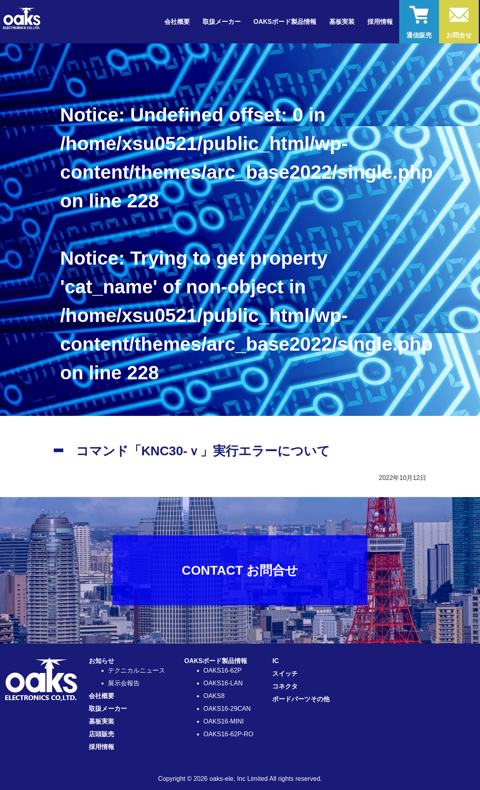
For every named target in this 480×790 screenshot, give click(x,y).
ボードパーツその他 (301, 699)
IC (275, 660)
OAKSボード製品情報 (215, 660)
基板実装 (342, 21)
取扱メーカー (222, 21)
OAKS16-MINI (223, 721)
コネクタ (285, 686)
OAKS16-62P (222, 670)
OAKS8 (213, 695)
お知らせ (101, 660)
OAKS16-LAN (223, 683)
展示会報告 (124, 683)
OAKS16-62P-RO (228, 734)
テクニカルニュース (136, 670)
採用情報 (380, 21)
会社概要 (177, 21)
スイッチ (285, 673)
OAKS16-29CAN (227, 708)
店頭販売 (101, 734)
